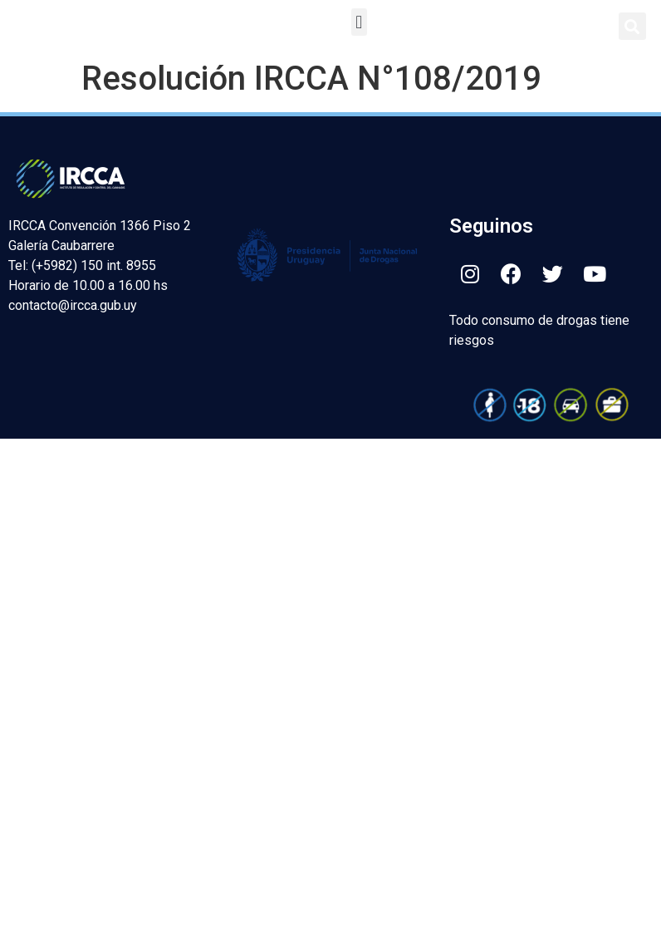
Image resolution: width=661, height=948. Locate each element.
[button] (359, 22)
